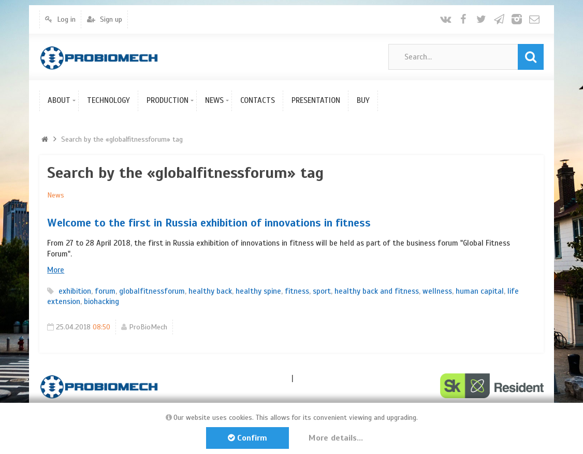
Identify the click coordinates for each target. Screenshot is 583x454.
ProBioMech (148, 327)
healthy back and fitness (376, 291)
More (55, 270)
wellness (437, 291)
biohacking (101, 301)
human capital (480, 291)
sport (322, 291)
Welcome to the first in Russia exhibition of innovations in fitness (209, 223)
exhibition (75, 291)
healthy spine (258, 291)
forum (105, 291)
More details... (336, 438)
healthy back (210, 291)
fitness (297, 291)
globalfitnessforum (152, 291)
